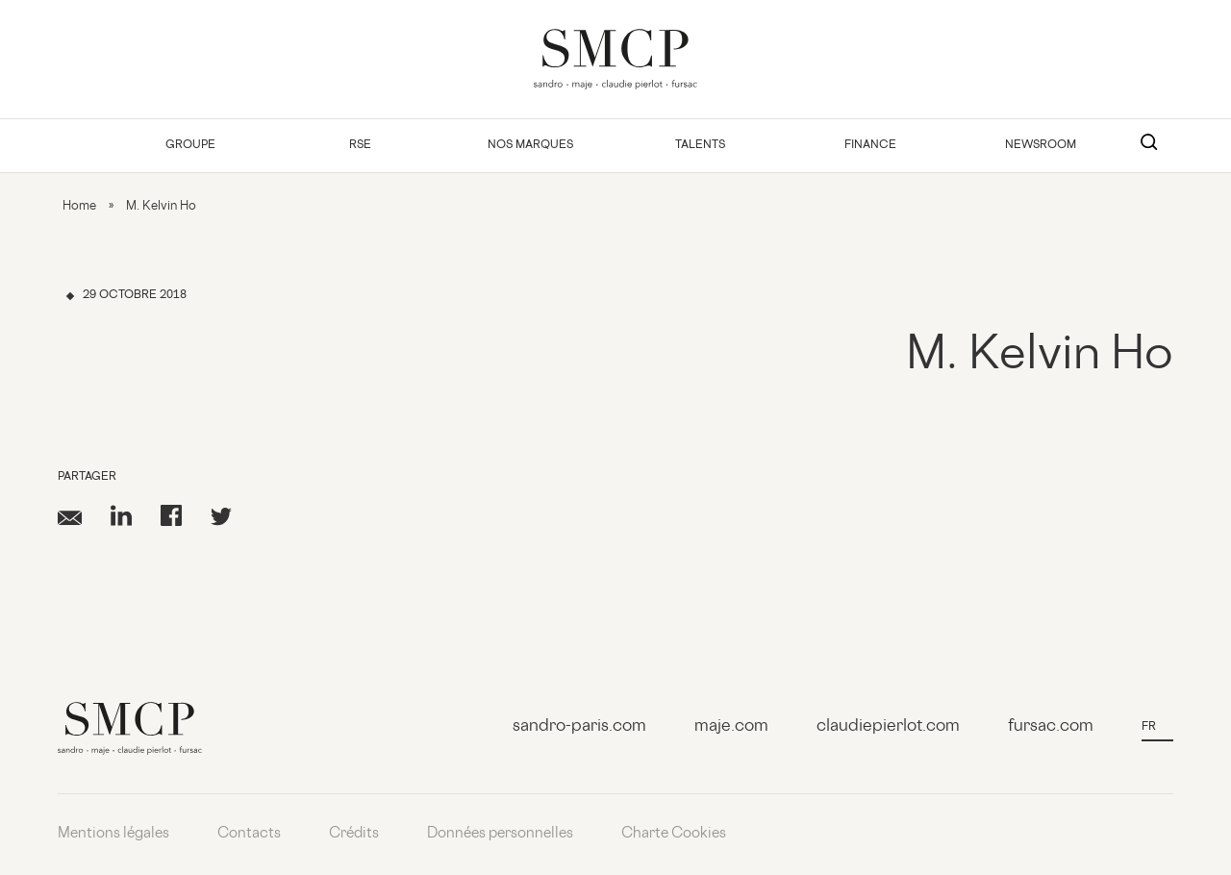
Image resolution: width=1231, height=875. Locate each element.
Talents (700, 145)
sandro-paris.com (579, 727)
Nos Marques (530, 145)
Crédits (354, 834)
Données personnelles (500, 834)
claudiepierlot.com (888, 727)
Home (79, 206)
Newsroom (1040, 145)
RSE (360, 145)
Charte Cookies (673, 834)
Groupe (190, 145)
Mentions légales (113, 834)
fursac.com (1050, 727)
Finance (870, 145)
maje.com (731, 727)
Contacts (249, 834)
